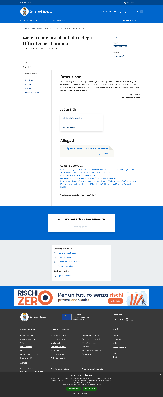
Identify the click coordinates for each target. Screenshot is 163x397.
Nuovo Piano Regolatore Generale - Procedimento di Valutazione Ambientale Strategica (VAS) (97, 169)
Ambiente (85, 346)
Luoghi (115, 353)
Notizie (39, 28)
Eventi (115, 357)
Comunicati (117, 339)
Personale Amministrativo (29, 354)
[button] (81, 393)
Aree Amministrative (27, 339)
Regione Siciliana (26, 2)
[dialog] (81, 384)
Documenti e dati (26, 358)
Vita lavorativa (56, 343)
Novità (32, 28)
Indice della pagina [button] (31, 73)
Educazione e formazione (90, 335)
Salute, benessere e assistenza (93, 350)
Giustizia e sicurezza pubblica (92, 339)
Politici (22, 350)
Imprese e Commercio (58, 346)
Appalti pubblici (56, 350)
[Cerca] (140, 11)
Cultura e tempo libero (59, 339)
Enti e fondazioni (26, 346)
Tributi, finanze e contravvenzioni (94, 343)
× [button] (160, 374)
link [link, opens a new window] (101, 384)
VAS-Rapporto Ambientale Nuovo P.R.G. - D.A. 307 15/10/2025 (85, 172)
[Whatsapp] (122, 11)
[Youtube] (111, 11)
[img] (46, 73)
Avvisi (115, 343)
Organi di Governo (26, 335)
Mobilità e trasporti (58, 358)
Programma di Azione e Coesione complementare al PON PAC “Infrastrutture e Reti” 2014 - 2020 (98, 181)
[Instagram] (116, 11)
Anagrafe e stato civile (59, 335)
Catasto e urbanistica (58, 354)
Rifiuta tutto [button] (90, 389)
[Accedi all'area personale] (132, 2)
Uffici (22, 343)
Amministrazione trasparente (92, 369)
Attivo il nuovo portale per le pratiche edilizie (77, 175)
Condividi (117, 38)
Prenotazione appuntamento (61, 369)
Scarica (103, 153)
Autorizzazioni (87, 354)
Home (25, 28)
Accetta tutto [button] (73, 389)
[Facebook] (106, 11)
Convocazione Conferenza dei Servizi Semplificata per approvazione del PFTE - (91, 178)
